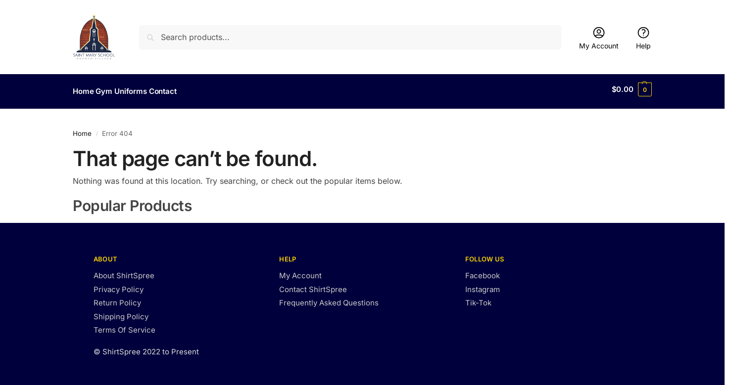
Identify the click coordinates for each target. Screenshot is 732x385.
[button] (632, 89)
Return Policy (117, 298)
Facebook (482, 271)
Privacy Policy (119, 285)
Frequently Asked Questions (329, 298)
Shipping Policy (121, 312)
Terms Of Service (124, 326)
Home (82, 129)
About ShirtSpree (124, 271)
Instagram (482, 285)
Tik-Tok (478, 298)
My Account (599, 38)
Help (643, 38)
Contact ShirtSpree (313, 285)
